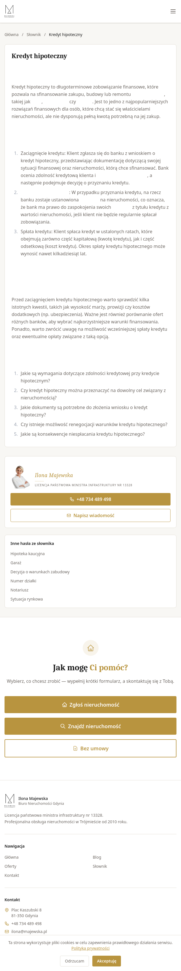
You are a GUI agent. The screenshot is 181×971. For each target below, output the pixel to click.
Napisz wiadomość (90, 515)
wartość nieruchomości (122, 175)
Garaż (15, 562)
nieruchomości (148, 94)
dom (37, 101)
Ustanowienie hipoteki (45, 192)
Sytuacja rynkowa (26, 599)
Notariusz (19, 590)
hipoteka (89, 200)
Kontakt (12, 875)
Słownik (34, 34)
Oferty (10, 866)
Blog (97, 857)
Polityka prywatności (90, 948)
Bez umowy (91, 748)
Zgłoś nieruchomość (91, 704)
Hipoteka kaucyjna (27, 553)
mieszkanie (56, 101)
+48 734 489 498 (90, 499)
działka (84, 101)
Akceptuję (106, 961)
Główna (12, 34)
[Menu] (173, 11)
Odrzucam (74, 961)
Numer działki (23, 581)
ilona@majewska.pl (29, 931)
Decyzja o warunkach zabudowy (40, 571)
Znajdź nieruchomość (90, 726)
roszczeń (121, 207)
